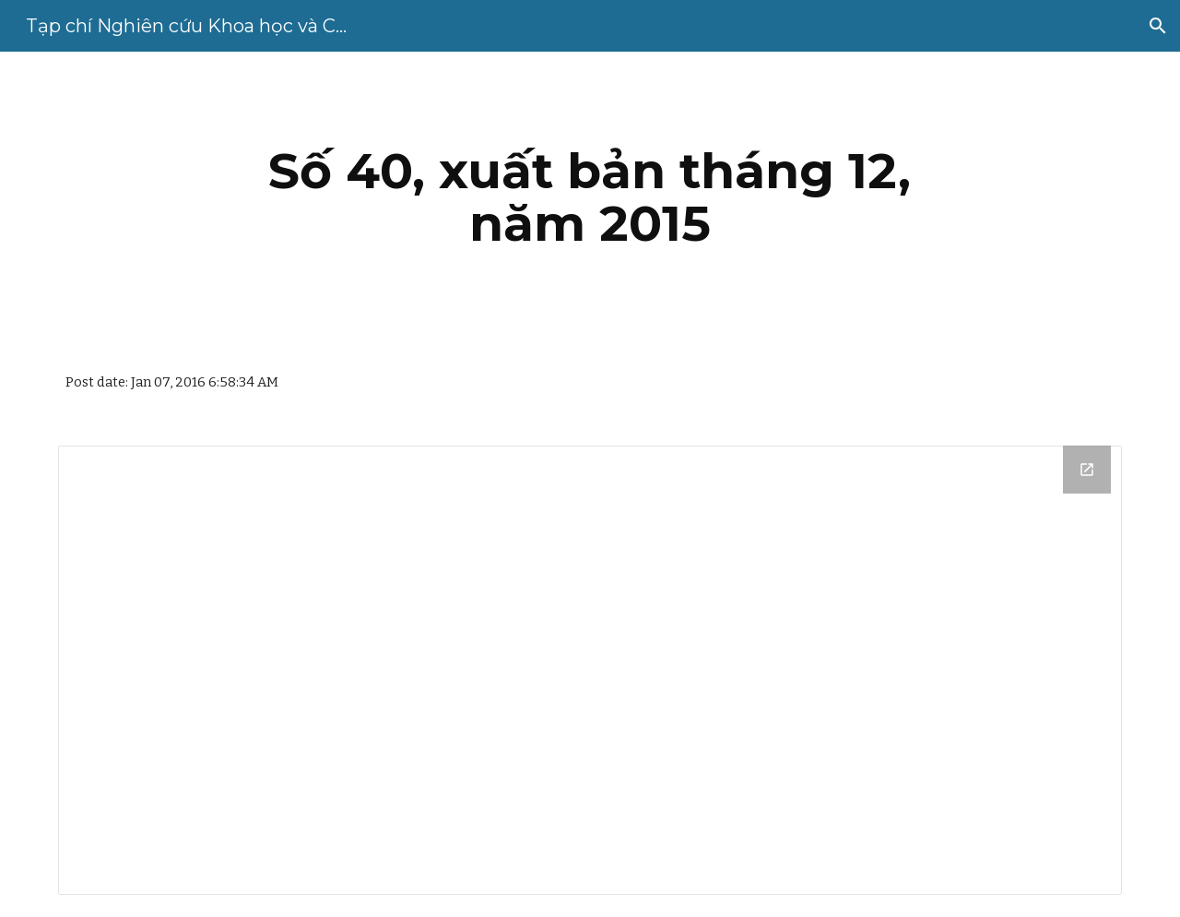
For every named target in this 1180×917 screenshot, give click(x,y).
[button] (1158, 26)
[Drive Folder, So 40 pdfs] (590, 670)
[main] (590, 196)
